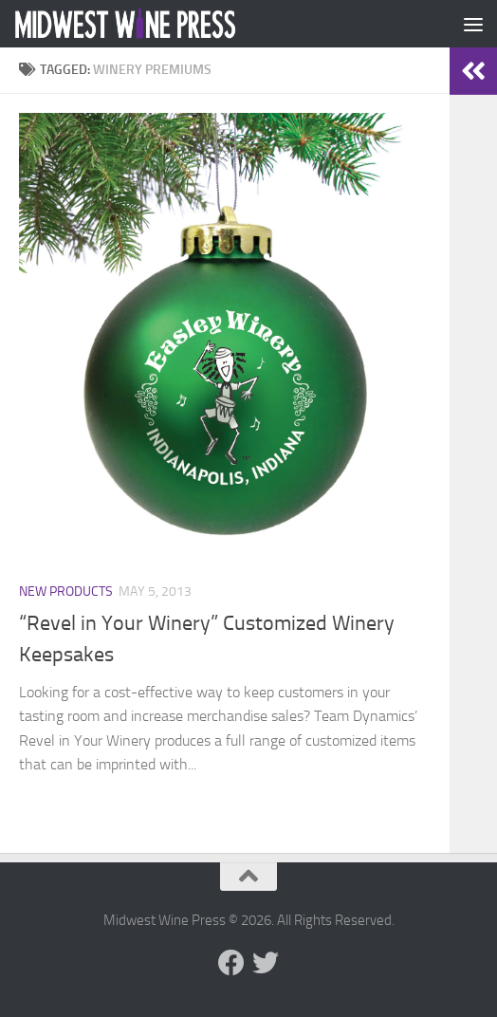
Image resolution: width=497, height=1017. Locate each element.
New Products (66, 591)
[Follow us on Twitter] (265, 963)
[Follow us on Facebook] (231, 963)
